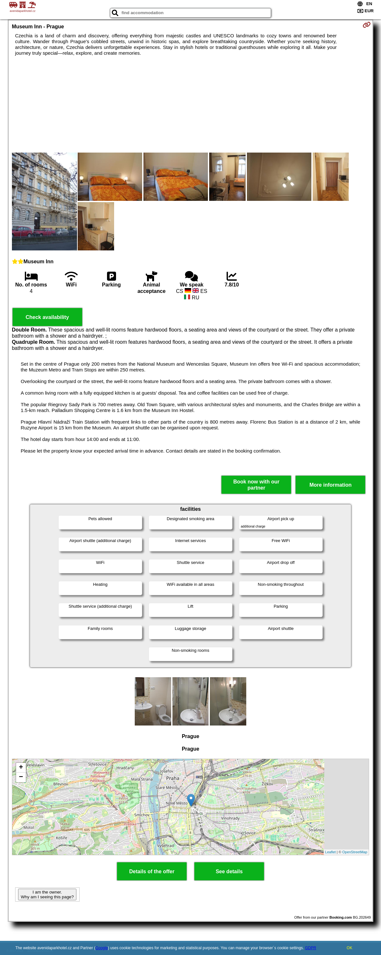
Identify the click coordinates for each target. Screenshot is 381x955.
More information (330, 485)
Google (101, 948)
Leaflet (330, 852)
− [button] (21, 777)
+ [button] (21, 767)
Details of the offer (151, 871)
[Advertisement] (190, 104)
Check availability (47, 317)
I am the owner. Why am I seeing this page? (47, 894)
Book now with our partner (256, 485)
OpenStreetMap (354, 852)
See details (229, 871)
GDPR (310, 948)
